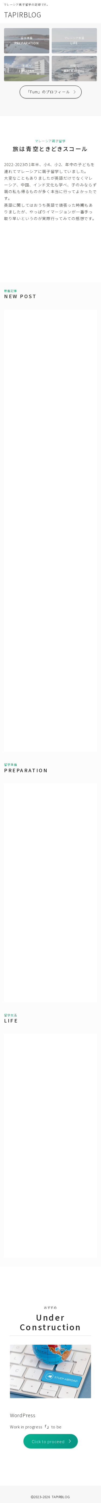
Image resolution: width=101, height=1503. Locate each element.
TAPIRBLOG (22, 14)
